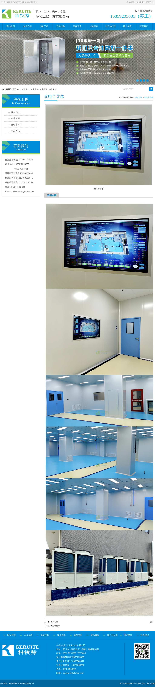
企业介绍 (27, 26)
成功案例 (94, 26)
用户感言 (127, 26)
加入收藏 (140, 2)
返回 (151, 622)
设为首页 (130, 2)
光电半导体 (16, 124)
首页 (131, 97)
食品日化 (15, 131)
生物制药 (15, 118)
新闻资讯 (77, 26)
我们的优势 (110, 26)
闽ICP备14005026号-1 (128, 683)
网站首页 (11, 26)
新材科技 (15, 112)
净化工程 (44, 26)
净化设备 (60, 26)
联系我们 (149, 2)
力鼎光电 (54, 622)
